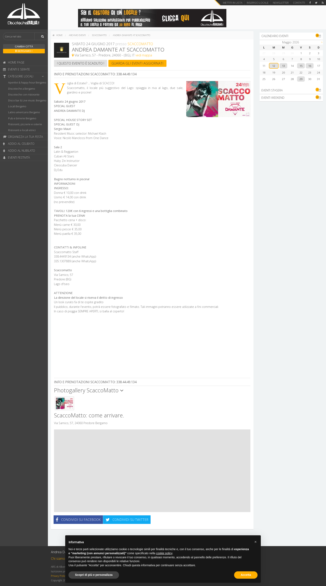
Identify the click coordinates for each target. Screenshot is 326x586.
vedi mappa (143, 55)
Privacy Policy (59, 576)
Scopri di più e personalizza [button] (93, 574)
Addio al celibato (18, 144)
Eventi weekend (291, 97)
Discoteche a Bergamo (21, 88)
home (58, 35)
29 (301, 79)
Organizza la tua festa (23, 137)
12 (273, 66)
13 (283, 66)
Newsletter (281, 2)
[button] (255, 542)
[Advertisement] (152, 346)
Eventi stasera (291, 90)
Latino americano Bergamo (24, 112)
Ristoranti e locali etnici (22, 130)
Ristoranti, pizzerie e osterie (25, 124)
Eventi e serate (16, 69)
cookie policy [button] (164, 553)
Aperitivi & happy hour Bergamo (27, 82)
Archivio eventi (77, 35)
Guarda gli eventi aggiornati (137, 63)
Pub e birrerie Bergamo (22, 118)
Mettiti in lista (232, 2)
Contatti (299, 2)
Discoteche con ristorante (24, 94)
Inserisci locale (258, 2)
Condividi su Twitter (127, 519)
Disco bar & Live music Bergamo (27, 100)
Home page (13, 62)
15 (301, 66)
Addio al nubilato (19, 151)
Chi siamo (58, 558)
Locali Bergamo (17, 106)
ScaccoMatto (99, 35)
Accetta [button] (246, 574)
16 (309, 66)
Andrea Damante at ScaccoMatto (131, 35)
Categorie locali (24, 76)
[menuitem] (58, 35)
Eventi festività (16, 157)
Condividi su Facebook (78, 519)
